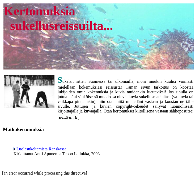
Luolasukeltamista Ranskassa (40, 149)
